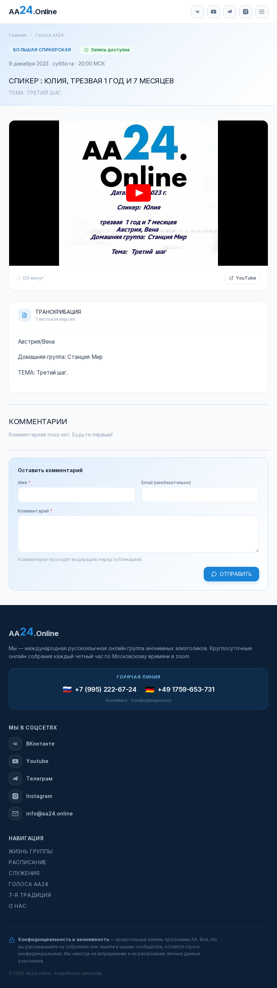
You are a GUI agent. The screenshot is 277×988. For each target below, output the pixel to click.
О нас (17, 906)
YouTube (242, 278)
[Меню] (261, 11)
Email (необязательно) (166, 482)
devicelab (92, 973)
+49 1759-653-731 (186, 689)
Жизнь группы (30, 851)
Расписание (28, 862)
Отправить (231, 574)
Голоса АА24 (49, 35)
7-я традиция (30, 895)
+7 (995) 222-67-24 (106, 689)
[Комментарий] (138, 534)
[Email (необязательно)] (200, 494)
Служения (24, 873)
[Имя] (77, 494)
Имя (24, 482)
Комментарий (35, 511)
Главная (18, 35)
